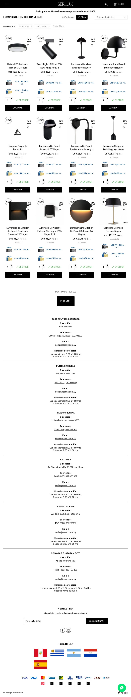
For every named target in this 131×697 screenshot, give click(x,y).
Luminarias (24, 26)
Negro (41, 26)
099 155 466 (71, 570)
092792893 (77, 335)
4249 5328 (59, 523)
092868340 (71, 382)
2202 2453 (59, 429)
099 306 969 (71, 476)
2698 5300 (59, 476)
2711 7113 (59, 382)
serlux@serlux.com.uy (65, 345)
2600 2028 (65, 335)
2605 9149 (54, 335)
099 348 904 (71, 429)
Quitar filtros (58, 26)
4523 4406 (59, 570)
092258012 (71, 523)
